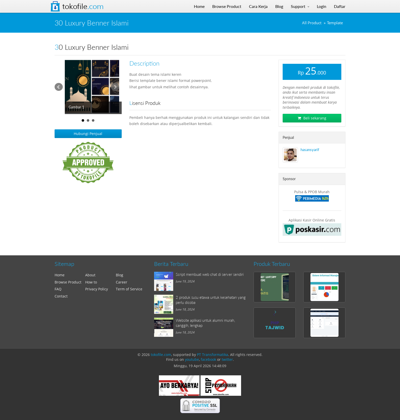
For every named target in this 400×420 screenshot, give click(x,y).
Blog (119, 275)
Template (335, 23)
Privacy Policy (96, 289)
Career (121, 282)
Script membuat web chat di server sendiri (210, 274)
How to (91, 282)
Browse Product (68, 282)
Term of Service (129, 289)
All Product (311, 23)
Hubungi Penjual (88, 133)
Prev (59, 87)
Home (60, 275)
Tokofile (83, 6)
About (90, 275)
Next (115, 87)
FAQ (58, 289)
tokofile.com (161, 354)
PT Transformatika (212, 354)
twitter (227, 359)
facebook (208, 359)
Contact (61, 296)
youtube (192, 359)
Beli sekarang (312, 118)
